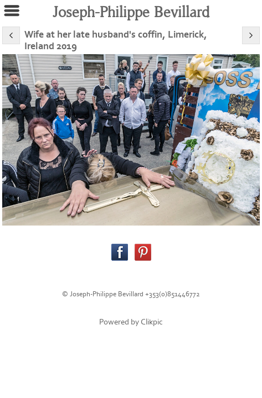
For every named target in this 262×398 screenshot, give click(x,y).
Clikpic (152, 322)
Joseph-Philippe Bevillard (131, 12)
